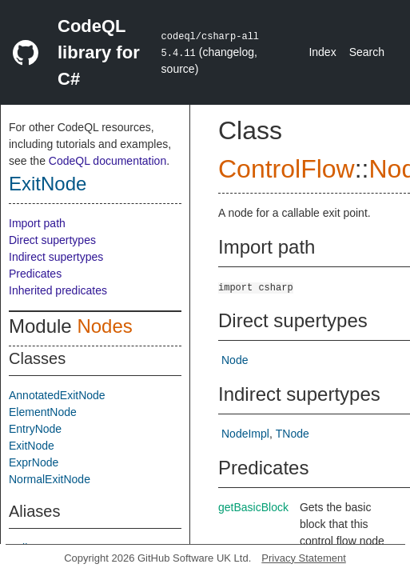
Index (322, 52)
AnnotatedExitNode (57, 395)
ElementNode (43, 412)
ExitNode (47, 183)
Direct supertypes (52, 240)
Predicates (35, 273)
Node (234, 360)
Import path (37, 223)
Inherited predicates (58, 290)
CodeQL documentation (107, 160)
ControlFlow (286, 168)
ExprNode (33, 462)
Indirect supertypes (56, 256)
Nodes (104, 326)
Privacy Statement (303, 558)
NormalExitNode (49, 479)
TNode (292, 433)
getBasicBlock (253, 507)
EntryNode (35, 428)
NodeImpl (245, 433)
